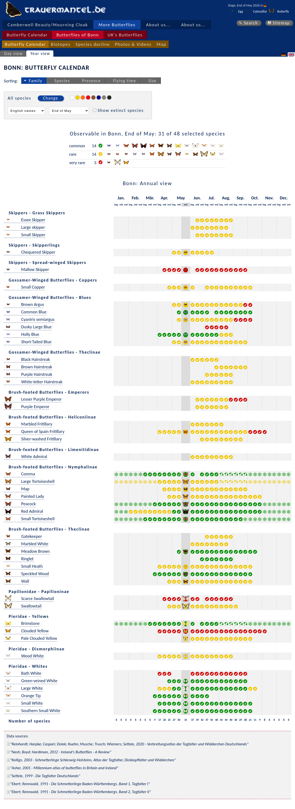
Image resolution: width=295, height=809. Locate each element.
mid (121, 204)
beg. (116, 204)
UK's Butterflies (125, 35)
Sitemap (281, 23)
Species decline (92, 44)
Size (152, 80)
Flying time (124, 80)
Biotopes (60, 44)
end (126, 204)
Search (251, 23)
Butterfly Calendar (27, 35)
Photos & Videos (133, 44)
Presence (91, 80)
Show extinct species (121, 110)
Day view (13, 53)
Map (161, 44)
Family (35, 80)
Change (50, 98)
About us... (158, 24)
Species (62, 80)
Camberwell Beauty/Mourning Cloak (47, 24)
